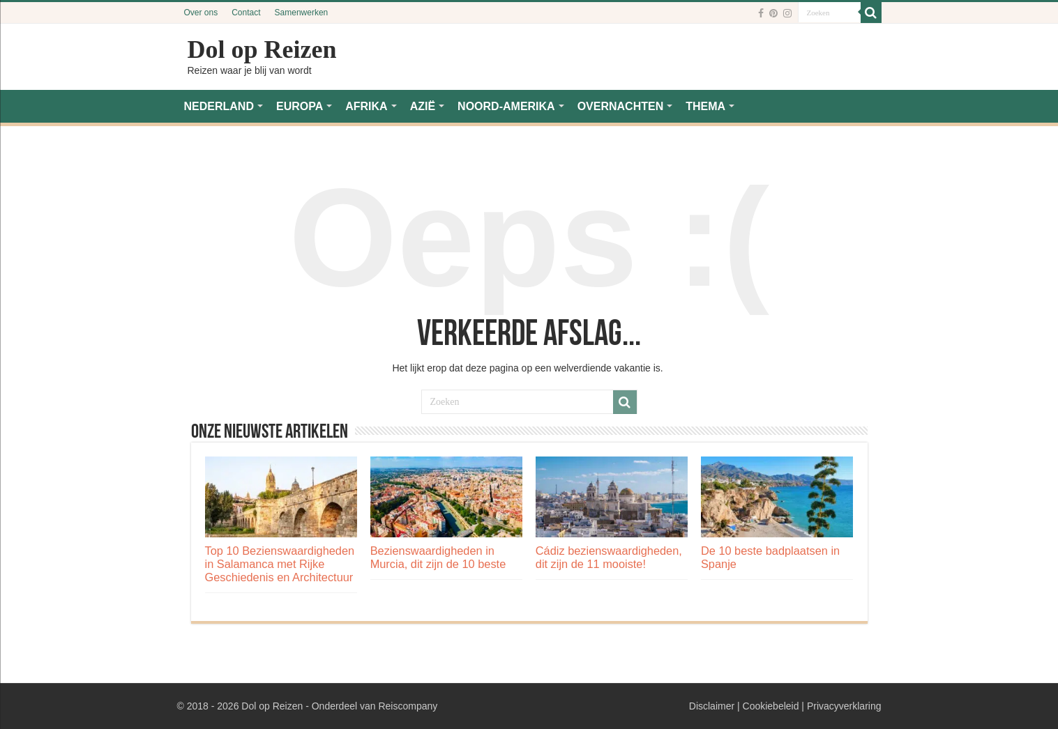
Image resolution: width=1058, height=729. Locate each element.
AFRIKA (366, 106)
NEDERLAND (219, 106)
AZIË (422, 106)
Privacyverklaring (844, 706)
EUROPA (299, 106)
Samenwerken (301, 12)
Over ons (201, 12)
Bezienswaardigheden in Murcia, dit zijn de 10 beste (438, 557)
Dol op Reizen (262, 49)
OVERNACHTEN (620, 106)
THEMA (705, 106)
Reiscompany (407, 706)
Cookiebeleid (771, 706)
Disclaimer (711, 706)
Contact (246, 12)
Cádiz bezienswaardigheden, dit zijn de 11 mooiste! (609, 557)
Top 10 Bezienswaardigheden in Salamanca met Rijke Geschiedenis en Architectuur (280, 563)
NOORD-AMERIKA (506, 106)
